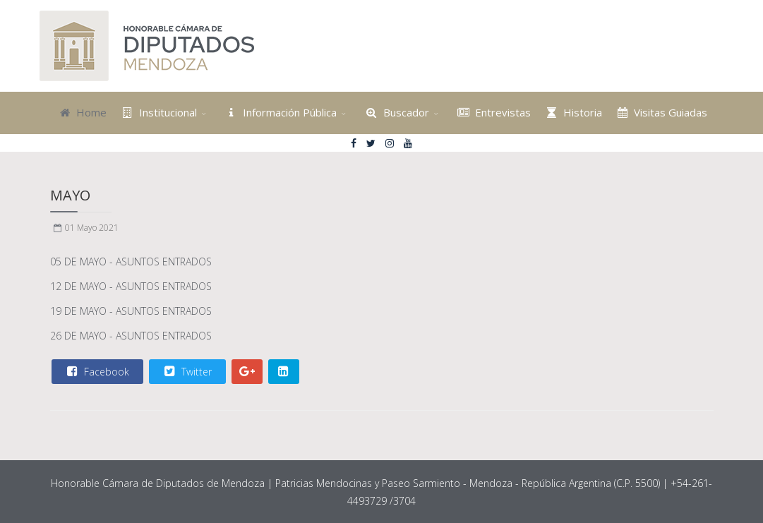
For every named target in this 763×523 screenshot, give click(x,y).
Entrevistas (493, 112)
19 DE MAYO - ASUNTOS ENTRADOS (131, 311)
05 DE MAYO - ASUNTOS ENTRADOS (131, 261)
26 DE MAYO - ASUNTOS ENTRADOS (131, 335)
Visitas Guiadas (660, 112)
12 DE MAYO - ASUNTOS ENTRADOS (131, 286)
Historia (572, 112)
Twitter (187, 371)
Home (81, 112)
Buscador (395, 112)
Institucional (157, 112)
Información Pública (279, 112)
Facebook (96, 371)
